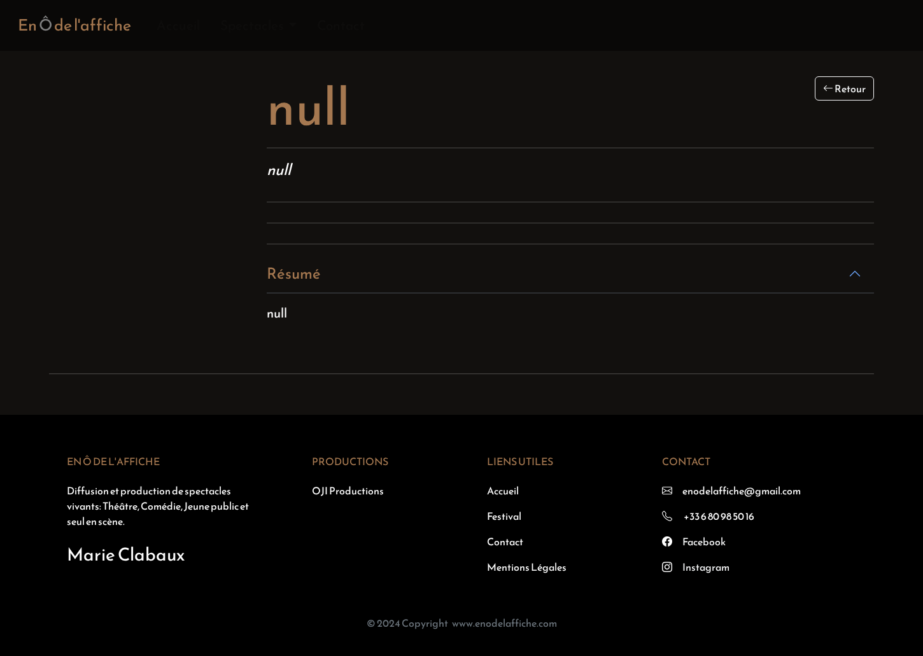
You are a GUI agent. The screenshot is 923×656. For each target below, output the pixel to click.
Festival (504, 516)
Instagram (705, 567)
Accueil (178, 25)
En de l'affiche (74, 25)
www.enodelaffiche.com (504, 623)
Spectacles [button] (253, 25)
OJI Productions (348, 490)
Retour (844, 88)
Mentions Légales (527, 567)
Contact (341, 25)
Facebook (704, 541)
